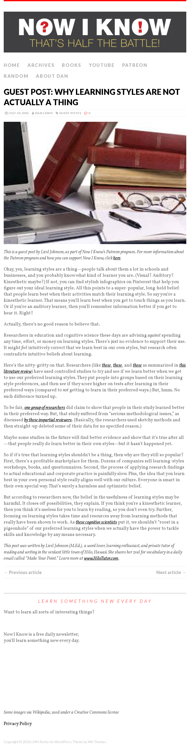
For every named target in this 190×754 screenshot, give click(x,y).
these (106, 365)
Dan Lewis (44, 113)
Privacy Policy (18, 724)
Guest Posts (70, 113)
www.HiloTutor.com (101, 558)
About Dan (52, 76)
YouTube (102, 65)
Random (16, 76)
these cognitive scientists (96, 522)
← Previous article (23, 572)
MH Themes (97, 742)
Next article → (171, 572)
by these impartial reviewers (48, 420)
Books (71, 65)
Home (12, 65)
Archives (41, 65)
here (116, 258)
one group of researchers (44, 408)
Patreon (135, 65)
